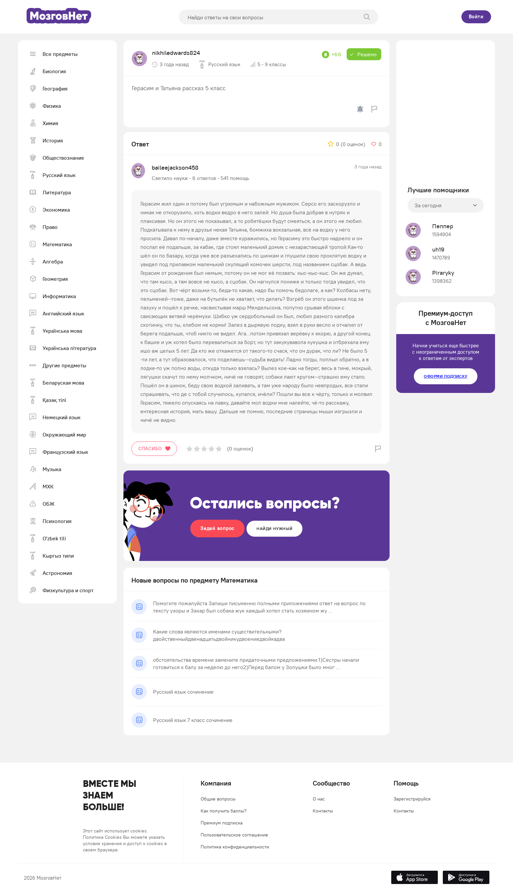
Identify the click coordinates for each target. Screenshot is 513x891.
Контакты (323, 811)
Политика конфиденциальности (235, 847)
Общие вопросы (218, 799)
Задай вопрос (217, 528)
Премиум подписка (222, 823)
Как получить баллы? (224, 811)
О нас (319, 799)
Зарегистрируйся (412, 799)
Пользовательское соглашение (234, 835)
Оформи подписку (445, 376)
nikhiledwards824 (176, 53)
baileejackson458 (175, 167)
